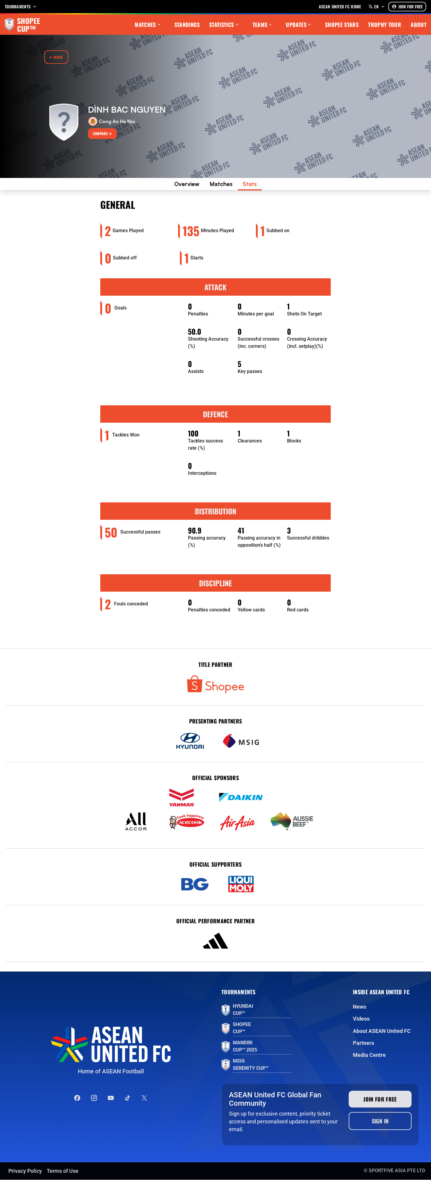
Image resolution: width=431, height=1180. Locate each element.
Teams (263, 24)
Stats (251, 184)
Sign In (380, 1121)
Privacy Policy (25, 1171)
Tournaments (21, 7)
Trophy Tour (384, 24)
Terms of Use (62, 1171)
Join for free (380, 1099)
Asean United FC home (340, 7)
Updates (299, 24)
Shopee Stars (342, 24)
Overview (185, 184)
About (419, 24)
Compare (102, 133)
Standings (187, 24)
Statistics (224, 24)
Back (56, 57)
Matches (148, 24)
